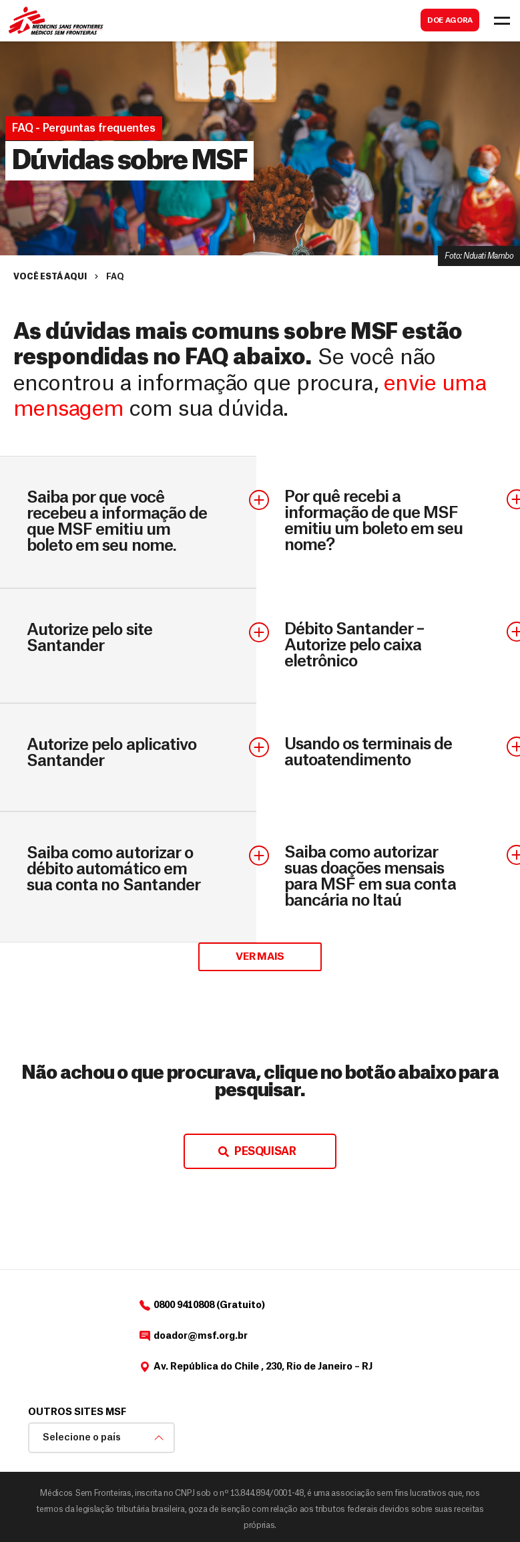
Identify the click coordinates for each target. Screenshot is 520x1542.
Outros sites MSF (77, 1412)
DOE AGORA (450, 20)
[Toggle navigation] (502, 20)
